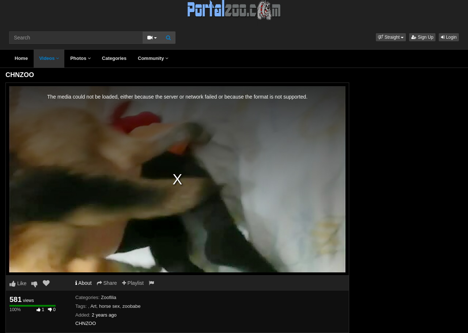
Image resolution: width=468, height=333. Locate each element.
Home (21, 58)
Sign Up (422, 37)
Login (449, 37)
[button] (391, 37)
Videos (49, 58)
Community (153, 58)
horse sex (109, 306)
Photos (80, 58)
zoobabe (131, 306)
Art (93, 306)
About (83, 283)
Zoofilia (108, 297)
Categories (114, 58)
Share (107, 283)
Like (18, 283)
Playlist (133, 283)
